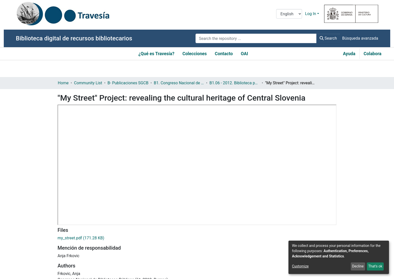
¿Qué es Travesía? (156, 53)
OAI (244, 53)
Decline (358, 266)
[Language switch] (289, 14)
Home (63, 83)
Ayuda (349, 53)
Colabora (372, 53)
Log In (310, 13)
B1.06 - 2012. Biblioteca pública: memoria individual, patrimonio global (234, 83)
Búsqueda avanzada (360, 38)
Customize (300, 266)
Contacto (224, 53)
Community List (88, 83)
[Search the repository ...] (255, 38)
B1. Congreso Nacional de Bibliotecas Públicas (179, 83)
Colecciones (194, 53)
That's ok (375, 266)
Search (328, 38)
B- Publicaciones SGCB (128, 83)
